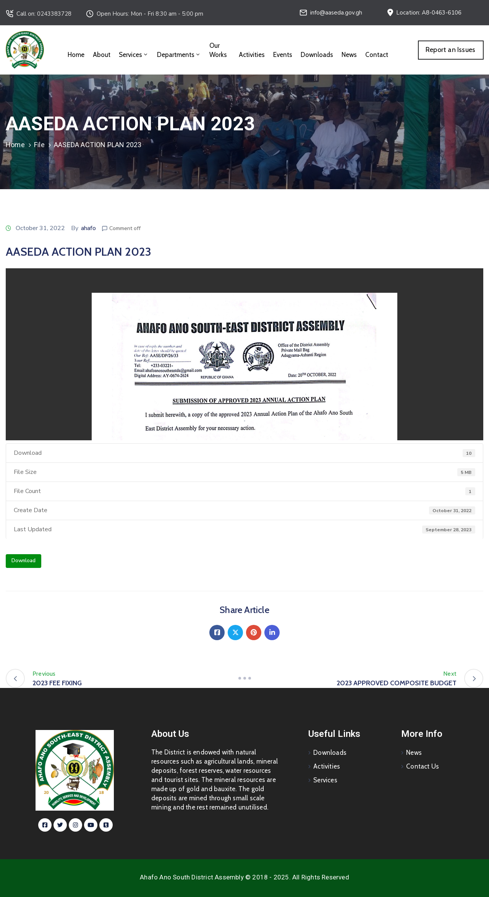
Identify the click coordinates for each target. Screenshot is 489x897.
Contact (376, 54)
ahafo (88, 228)
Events (282, 54)
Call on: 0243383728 (43, 14)
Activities (252, 54)
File (39, 145)
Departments (179, 54)
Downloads (317, 54)
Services (134, 54)
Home (76, 54)
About (101, 54)
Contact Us (422, 766)
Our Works (218, 50)
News (349, 54)
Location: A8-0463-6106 (428, 12)
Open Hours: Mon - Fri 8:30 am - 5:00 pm (150, 14)
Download (23, 560)
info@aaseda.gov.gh (336, 12)
